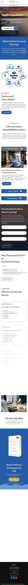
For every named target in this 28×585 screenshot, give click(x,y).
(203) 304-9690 (15, 567)
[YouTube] (16, 578)
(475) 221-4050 (16, 568)
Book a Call (14, 479)
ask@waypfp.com (14, 575)
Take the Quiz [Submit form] (6, 245)
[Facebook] (11, 578)
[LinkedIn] (14, 578)
